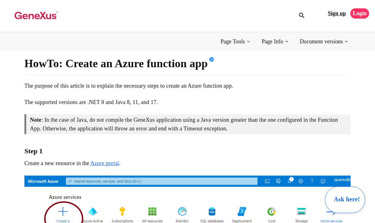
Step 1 (33, 151)
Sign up (337, 13)
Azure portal (105, 163)
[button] (236, 41)
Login (360, 13)
